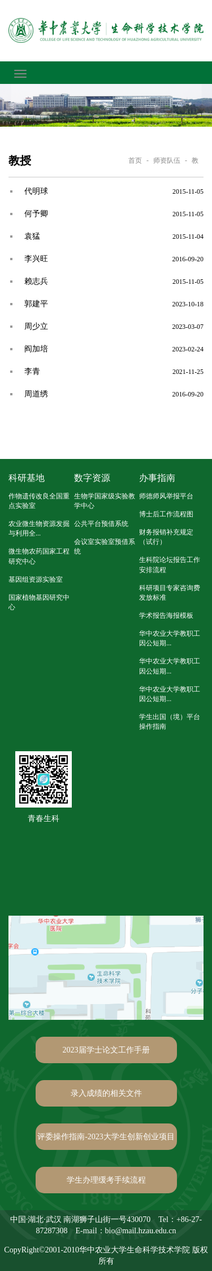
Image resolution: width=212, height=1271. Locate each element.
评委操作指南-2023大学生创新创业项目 (106, 1136)
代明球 (36, 191)
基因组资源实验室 (35, 579)
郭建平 (36, 304)
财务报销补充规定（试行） (166, 537)
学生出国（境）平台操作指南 (169, 721)
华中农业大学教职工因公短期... (169, 638)
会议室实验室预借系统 (104, 546)
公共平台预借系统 (101, 524)
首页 (135, 160)
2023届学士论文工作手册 (106, 1050)
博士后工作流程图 (166, 514)
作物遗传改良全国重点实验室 (39, 501)
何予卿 (36, 213)
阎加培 (36, 349)
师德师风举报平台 (166, 496)
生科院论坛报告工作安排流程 (169, 564)
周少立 (36, 326)
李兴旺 (36, 259)
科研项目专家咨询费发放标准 (169, 592)
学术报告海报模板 (166, 615)
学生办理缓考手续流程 (106, 1180)
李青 (32, 371)
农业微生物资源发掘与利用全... (39, 528)
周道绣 (36, 394)
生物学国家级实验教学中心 (104, 501)
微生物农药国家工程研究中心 (39, 556)
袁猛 (32, 236)
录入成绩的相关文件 (106, 1093)
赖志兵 (36, 281)
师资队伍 (166, 160)
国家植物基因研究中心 (39, 602)
